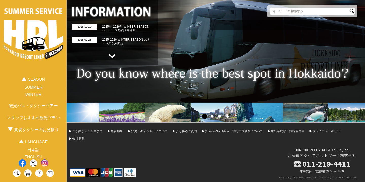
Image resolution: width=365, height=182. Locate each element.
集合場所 (117, 131)
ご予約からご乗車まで (87, 131)
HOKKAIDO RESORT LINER (33, 40)
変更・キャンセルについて (149, 131)
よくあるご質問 (186, 131)
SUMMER (33, 87)
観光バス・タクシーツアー (33, 106)
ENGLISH (33, 157)
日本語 (33, 150)
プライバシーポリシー (328, 131)
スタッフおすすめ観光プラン (33, 118)
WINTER (33, 94)
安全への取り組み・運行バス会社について (234, 131)
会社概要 (78, 138)
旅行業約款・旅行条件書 (287, 131)
